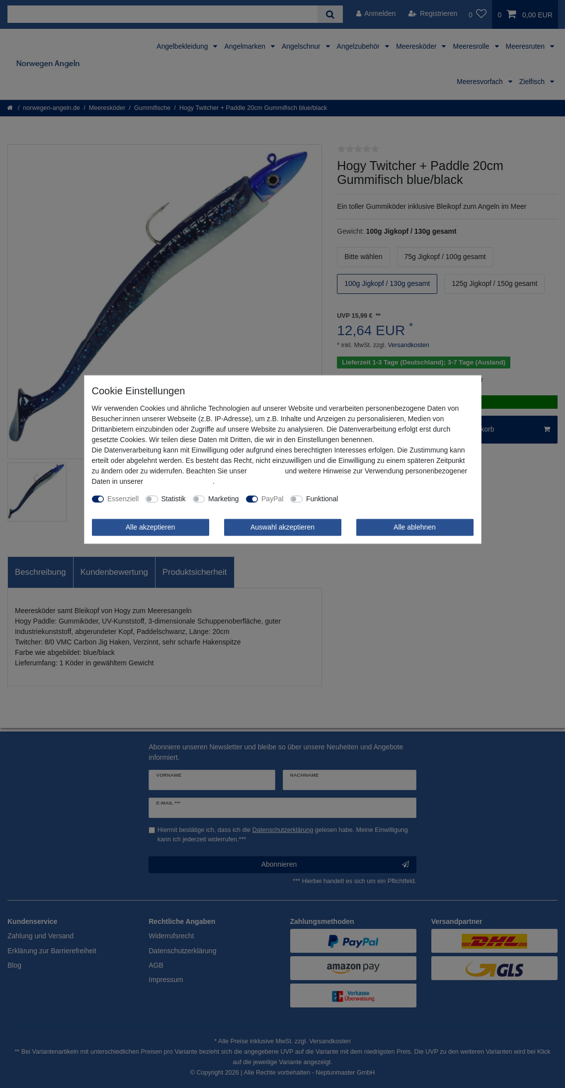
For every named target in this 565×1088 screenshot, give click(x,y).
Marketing (223, 499)
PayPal (272, 499)
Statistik (173, 499)
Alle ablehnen (415, 527)
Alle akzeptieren (150, 527)
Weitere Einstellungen (378, 499)
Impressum (265, 471)
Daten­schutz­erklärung (179, 481)
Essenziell (123, 499)
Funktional (322, 499)
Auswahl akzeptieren (282, 527)
